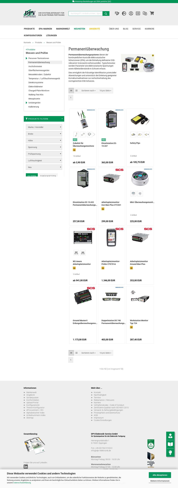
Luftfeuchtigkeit (35, 160)
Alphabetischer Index (35, 413)
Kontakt (97, 392)
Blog (125, 29)
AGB (96, 415)
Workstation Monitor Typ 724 (139, 321)
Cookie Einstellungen (103, 420)
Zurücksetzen (48, 176)
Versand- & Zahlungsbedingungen (108, 410)
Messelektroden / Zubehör (40, 74)
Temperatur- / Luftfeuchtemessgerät (44, 78)
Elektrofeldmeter (36, 86)
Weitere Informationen (160, 481)
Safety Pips (135, 143)
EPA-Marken (45, 29)
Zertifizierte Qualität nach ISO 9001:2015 (111, 407)
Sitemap (30, 418)
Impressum (99, 418)
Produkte (29, 29)
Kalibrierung (34, 107)
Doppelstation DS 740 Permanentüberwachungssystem (114, 321)
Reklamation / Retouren (104, 400)
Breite (30, 134)
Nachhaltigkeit (100, 395)
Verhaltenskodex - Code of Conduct (109, 405)
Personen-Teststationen (39, 58)
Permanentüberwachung (39, 62)
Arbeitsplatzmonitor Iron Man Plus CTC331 (111, 203)
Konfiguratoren (33, 35)
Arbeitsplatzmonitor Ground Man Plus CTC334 (139, 263)
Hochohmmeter (35, 66)
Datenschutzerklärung (22, 483)
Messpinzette (34, 99)
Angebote (94, 29)
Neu (30, 167)
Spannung (32, 147)
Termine (97, 397)
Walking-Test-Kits (36, 95)
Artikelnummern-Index (35, 415)
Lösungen (51, 35)
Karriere (149, 29)
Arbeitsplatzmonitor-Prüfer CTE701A (111, 262)
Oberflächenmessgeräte (39, 70)
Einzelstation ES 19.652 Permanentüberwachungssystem (85, 203)
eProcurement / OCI (34, 410)
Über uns (114, 29)
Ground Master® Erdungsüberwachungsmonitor (85, 321)
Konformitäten (32, 400)
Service (136, 29)
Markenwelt (63, 29)
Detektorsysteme (36, 82)
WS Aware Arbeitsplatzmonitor (82, 262)
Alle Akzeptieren (160, 475)
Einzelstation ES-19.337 (109, 144)
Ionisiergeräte (34, 103)
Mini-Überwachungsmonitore (142, 202)
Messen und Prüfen (37, 52)
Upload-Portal (32, 402)
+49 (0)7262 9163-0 (103, 448)
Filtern (32, 176)
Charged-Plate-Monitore (39, 90)
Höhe (30, 140)
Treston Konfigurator (35, 407)
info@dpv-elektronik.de (101, 450)
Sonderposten (32, 397)
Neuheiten (79, 29)
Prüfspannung (34, 154)
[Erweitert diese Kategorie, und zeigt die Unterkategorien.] (26, 58)
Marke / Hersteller (35, 127)
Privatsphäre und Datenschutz (107, 413)
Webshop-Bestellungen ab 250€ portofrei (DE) (93, 1)
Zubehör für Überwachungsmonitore (83, 144)
